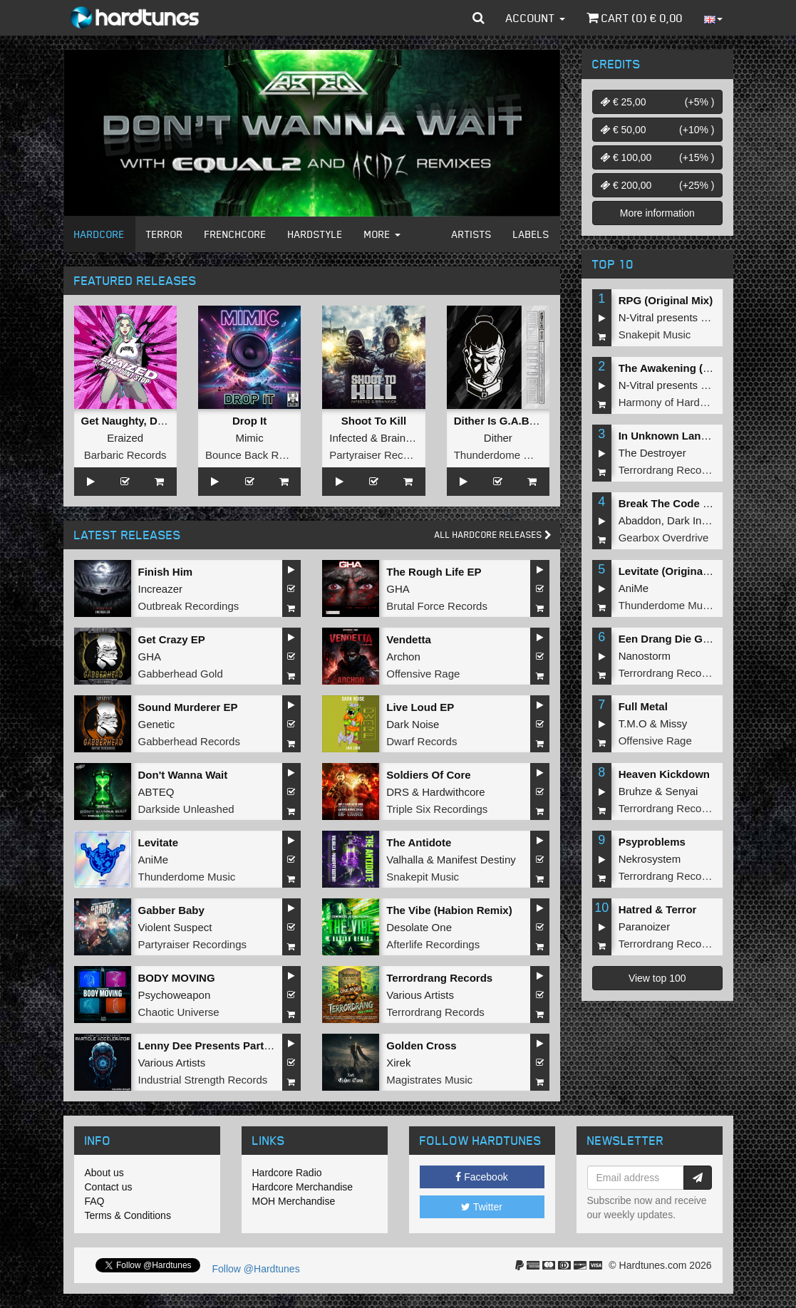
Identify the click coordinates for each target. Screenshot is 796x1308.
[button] (478, 18)
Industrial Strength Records (203, 1080)
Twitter (481, 1207)
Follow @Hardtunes (256, 1269)
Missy (673, 723)
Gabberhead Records (189, 741)
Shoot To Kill (373, 421)
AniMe (153, 859)
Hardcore (99, 234)
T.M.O (633, 723)
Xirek (398, 1063)
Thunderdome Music (503, 455)
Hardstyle (315, 234)
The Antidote (418, 842)
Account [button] (535, 18)
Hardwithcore (453, 792)
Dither (498, 438)
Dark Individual (702, 520)
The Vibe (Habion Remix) (449, 910)
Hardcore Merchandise (302, 1187)
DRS (397, 792)
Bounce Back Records (258, 455)
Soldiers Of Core (428, 775)
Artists (472, 234)
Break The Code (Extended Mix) (699, 503)
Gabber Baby (171, 910)
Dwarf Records (421, 741)
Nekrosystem (650, 859)
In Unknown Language (676, 436)
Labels (531, 234)
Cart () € (634, 18)
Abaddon (640, 520)
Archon (403, 656)
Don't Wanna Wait (183, 775)
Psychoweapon (174, 995)
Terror (164, 234)
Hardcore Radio (287, 1172)
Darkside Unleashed (186, 809)
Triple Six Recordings (436, 809)
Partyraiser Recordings (383, 455)
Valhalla (404, 859)
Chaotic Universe (178, 1012)
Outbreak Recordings (188, 606)
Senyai (682, 791)
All (493, 534)
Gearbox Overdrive (664, 537)
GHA (398, 589)
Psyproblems (652, 842)
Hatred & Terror (658, 909)
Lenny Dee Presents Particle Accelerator (240, 1045)
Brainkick (402, 438)
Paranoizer (645, 926)
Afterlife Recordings (433, 944)
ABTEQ (156, 792)
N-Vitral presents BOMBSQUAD (694, 317)
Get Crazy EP (171, 639)
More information (657, 213)
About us (104, 1172)
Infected (348, 438)
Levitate (158, 842)
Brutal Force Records (436, 606)
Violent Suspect (175, 927)
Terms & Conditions (128, 1215)
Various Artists (420, 995)
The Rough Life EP (433, 572)
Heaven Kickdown (664, 774)
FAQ (95, 1201)
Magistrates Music (429, 1080)
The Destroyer (652, 453)
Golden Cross (421, 1045)
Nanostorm (645, 656)
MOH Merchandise (294, 1201)
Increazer (160, 589)
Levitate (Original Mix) (674, 571)
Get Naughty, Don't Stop (142, 421)
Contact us (109, 1187)
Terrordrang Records (439, 978)
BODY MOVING (176, 978)
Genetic (156, 724)
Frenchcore (236, 234)
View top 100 (657, 978)
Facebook (481, 1177)
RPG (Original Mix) (666, 300)
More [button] (382, 234)
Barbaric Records (125, 455)
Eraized (125, 438)
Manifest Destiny (476, 859)
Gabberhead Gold (180, 674)
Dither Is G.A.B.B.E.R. (509, 421)
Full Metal (643, 706)
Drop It (249, 421)
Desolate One (419, 927)
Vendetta (408, 639)
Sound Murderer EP (188, 707)
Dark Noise (412, 724)
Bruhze (636, 791)
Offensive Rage (423, 674)
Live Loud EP (420, 707)
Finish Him (165, 572)
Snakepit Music (422, 877)
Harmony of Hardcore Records (691, 402)
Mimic (249, 438)
